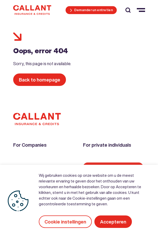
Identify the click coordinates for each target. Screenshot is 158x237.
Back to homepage (39, 79)
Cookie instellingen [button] (65, 221)
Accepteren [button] (113, 221)
